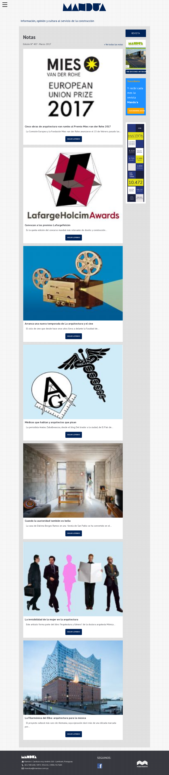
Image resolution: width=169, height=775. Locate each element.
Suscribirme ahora (136, 111)
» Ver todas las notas (113, 44)
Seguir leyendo (73, 139)
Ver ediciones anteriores (136, 72)
